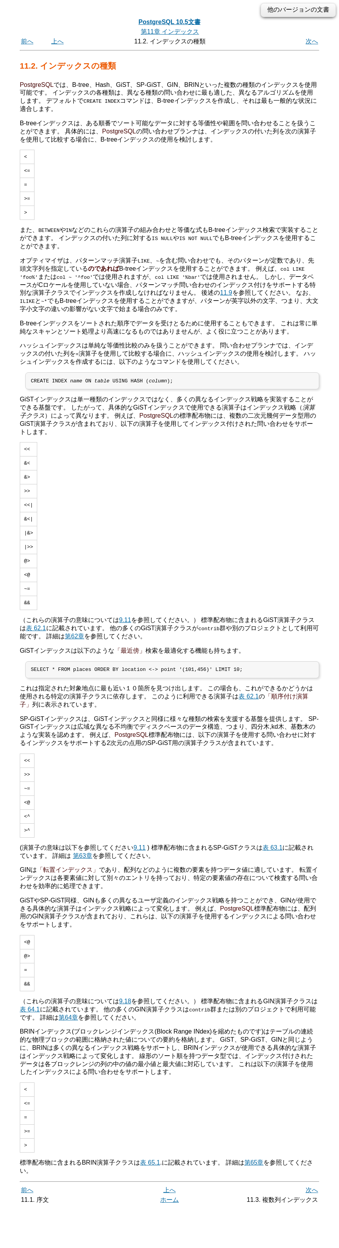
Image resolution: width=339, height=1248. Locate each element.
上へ (57, 41)
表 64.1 (30, 1043)
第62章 (74, 657)
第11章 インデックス (170, 31)
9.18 (125, 1035)
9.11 (125, 641)
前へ (27, 41)
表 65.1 (150, 1202)
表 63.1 (273, 876)
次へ (312, 41)
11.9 (226, 298)
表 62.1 (36, 649)
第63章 (82, 884)
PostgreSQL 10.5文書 (169, 22)
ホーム (169, 1239)
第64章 (68, 1050)
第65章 (254, 1202)
